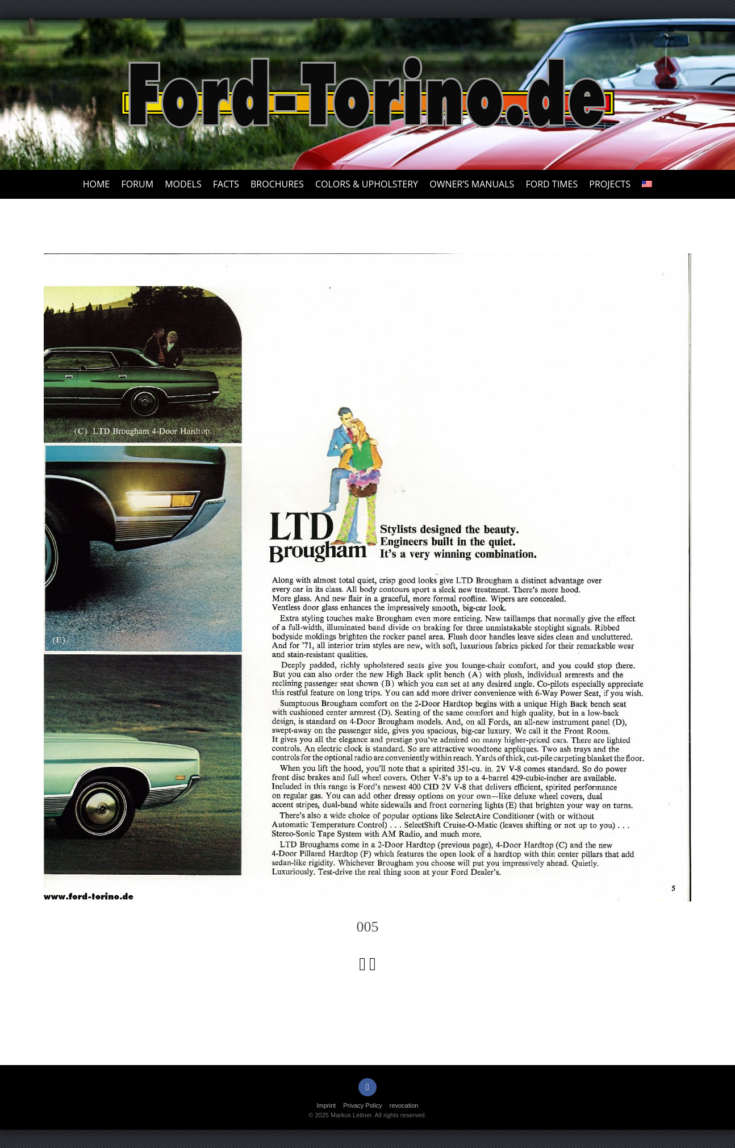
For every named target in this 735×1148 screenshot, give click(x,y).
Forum (137, 184)
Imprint (326, 1105)
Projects (609, 184)
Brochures (277, 184)
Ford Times (551, 184)
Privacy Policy (362, 1105)
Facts (226, 184)
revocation (404, 1105)
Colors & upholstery (366, 184)
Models (183, 184)
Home (96, 184)
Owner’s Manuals (471, 184)
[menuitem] (647, 184)
